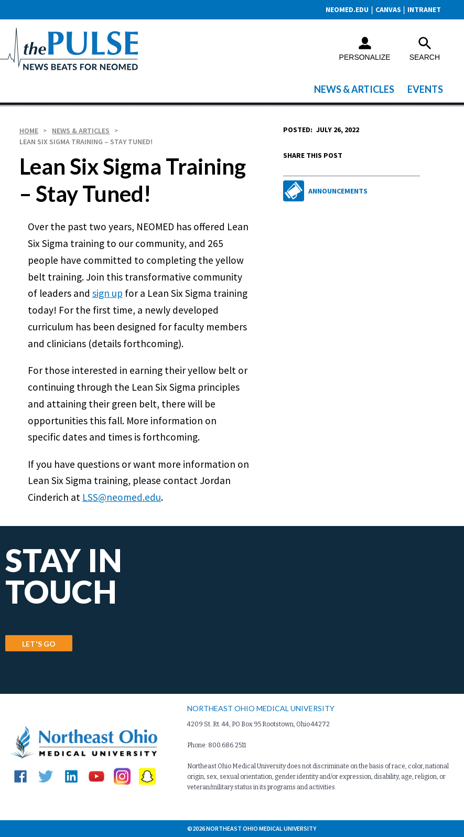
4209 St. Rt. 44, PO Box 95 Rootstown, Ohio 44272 (258, 724)
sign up (107, 293)
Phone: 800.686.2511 (216, 745)
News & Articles (354, 89)
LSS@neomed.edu (121, 497)
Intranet (424, 9)
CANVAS (388, 9)
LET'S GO (39, 643)
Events (425, 89)
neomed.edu (347, 9)
